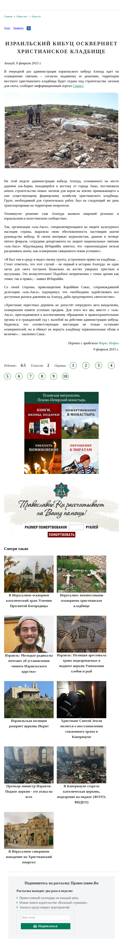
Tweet (7, 28)
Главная (8, 16)
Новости (36, 16)
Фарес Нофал (109, 343)
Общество (21, 16)
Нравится (18, 28)
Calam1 (78, 86)
